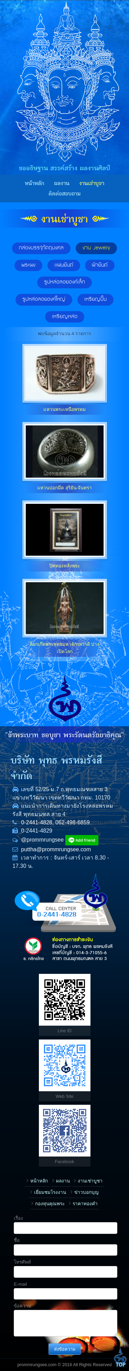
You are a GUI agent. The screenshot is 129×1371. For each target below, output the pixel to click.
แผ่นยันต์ (63, 265)
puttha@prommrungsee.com (56, 849)
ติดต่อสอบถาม (64, 194)
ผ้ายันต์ (100, 265)
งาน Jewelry (96, 248)
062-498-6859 (72, 822)
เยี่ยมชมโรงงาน (50, 1192)
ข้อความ (22, 1305)
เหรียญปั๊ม (95, 299)
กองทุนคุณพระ (50, 1203)
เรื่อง (18, 1218)
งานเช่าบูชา (91, 183)
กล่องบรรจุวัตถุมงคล (41, 248)
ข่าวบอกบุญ (86, 1192)
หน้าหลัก (34, 183)
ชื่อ (17, 1240)
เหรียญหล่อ (64, 317)
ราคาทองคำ (85, 1203)
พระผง (28, 265)
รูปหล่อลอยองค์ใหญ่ (43, 299)
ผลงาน (61, 183)
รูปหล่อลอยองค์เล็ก (64, 282)
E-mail (20, 1284)
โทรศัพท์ (22, 1262)
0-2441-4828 (36, 822)
